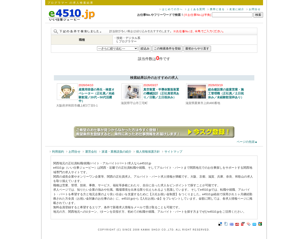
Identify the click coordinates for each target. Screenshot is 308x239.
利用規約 (58, 151)
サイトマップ (173, 151)
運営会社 (91, 151)
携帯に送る (217, 9)
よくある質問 (196, 9)
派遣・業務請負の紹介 (116, 151)
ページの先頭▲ (247, 141)
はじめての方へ (172, 9)
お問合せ (255, 9)
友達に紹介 (236, 9)
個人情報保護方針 (148, 151)
